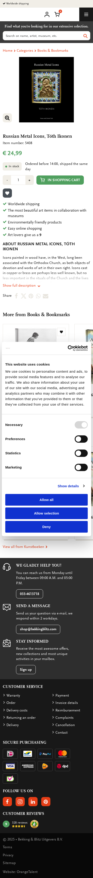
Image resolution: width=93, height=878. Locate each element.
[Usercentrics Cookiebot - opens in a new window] (68, 348)
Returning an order (21, 718)
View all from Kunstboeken (25, 547)
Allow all (47, 500)
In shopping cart (60, 180)
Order (10, 703)
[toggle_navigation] (86, 14)
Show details (68, 486)
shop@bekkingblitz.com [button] (38, 629)
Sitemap (9, 863)
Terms (7, 847)
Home (8, 50)
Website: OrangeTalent (20, 872)
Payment (62, 695)
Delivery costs (16, 710)
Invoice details (66, 703)
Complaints (64, 718)
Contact (61, 732)
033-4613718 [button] (29, 594)
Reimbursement (67, 710)
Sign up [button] (26, 670)
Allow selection (46, 513)
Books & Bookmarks (52, 50)
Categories (25, 50)
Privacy (8, 855)
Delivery (12, 725)
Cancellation (65, 725)
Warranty (13, 695)
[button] (57, 14)
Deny (46, 527)
